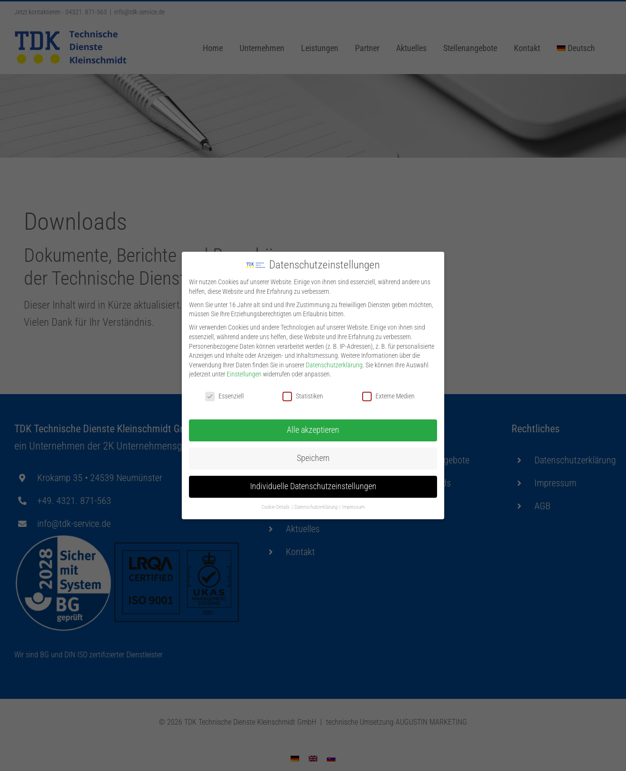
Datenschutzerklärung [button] (316, 506)
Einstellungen (244, 372)
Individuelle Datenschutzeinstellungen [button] (313, 485)
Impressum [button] (353, 506)
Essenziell (224, 394)
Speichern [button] (313, 456)
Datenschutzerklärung (334, 363)
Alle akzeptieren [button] (313, 428)
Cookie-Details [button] (276, 506)
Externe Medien (388, 394)
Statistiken (302, 394)
